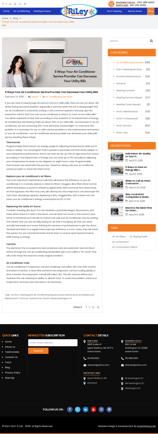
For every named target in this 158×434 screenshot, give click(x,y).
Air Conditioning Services (129, 62)
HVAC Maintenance (127, 111)
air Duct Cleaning (19, 294)
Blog (150, 11)
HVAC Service (123, 125)
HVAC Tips (122, 132)
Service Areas (135, 11)
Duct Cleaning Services (129, 69)
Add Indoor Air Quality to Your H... (138, 155)
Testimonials (12, 352)
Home (6, 11)
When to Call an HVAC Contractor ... (138, 182)
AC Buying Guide (138, 236)
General (120, 83)
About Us (10, 346)
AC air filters (119, 236)
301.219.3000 (93, 358)
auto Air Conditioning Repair (42, 294)
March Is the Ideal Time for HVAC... (138, 209)
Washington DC (133, 388)
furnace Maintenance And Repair (73, 294)
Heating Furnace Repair (129, 97)
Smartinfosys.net (146, 426)
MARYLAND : (122, 5)
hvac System (30, 298)
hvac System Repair (47, 298)
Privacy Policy (12, 372)
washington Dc (64, 298)
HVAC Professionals (127, 118)
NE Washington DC (134, 378)
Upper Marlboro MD (97, 378)
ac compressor (120, 241)
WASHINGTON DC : (126, 2)
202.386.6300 (131, 358)
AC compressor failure (124, 247)
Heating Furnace (42, 11)
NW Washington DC (134, 383)
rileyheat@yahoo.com (98, 365)
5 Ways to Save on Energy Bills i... (136, 168)
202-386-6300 (145, 2)
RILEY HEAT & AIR (14, 426)
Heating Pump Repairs (128, 104)
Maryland (92, 382)
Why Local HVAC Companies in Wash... (137, 195)
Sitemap (9, 377)
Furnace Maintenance (128, 76)
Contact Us (11, 357)
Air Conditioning (21, 11)
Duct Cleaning (114, 11)
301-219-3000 (138, 5)
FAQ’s (8, 362)
